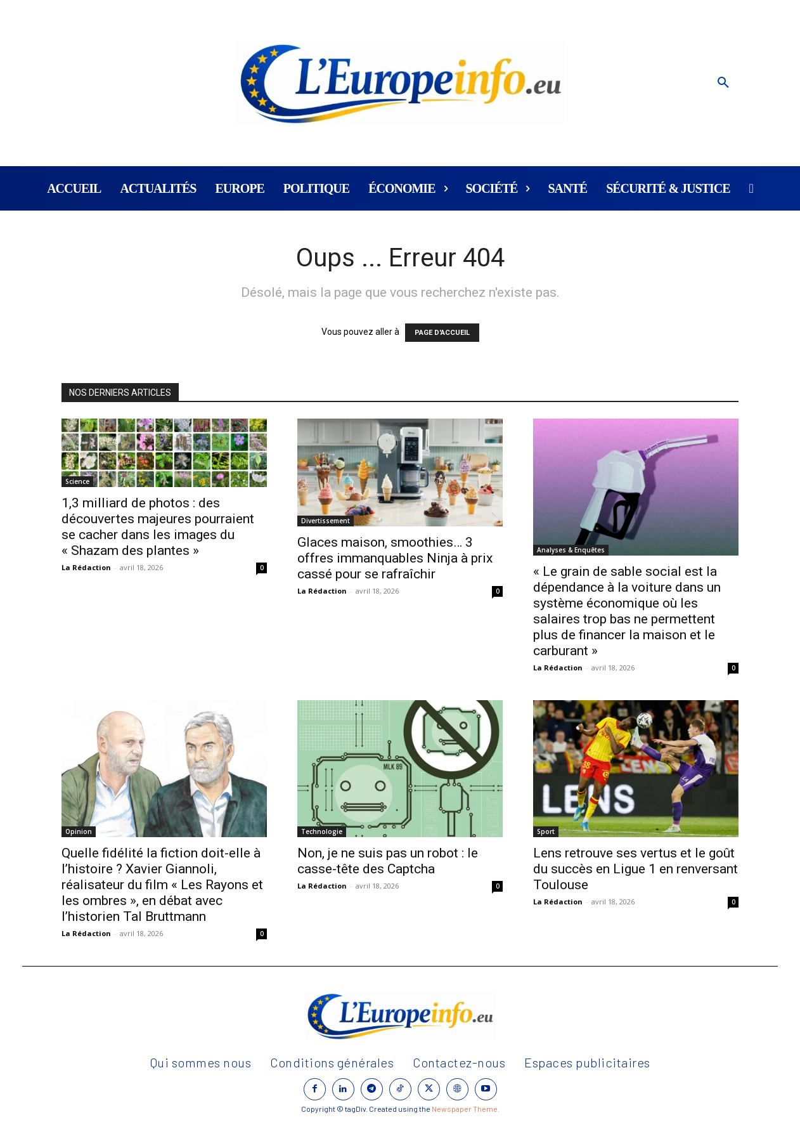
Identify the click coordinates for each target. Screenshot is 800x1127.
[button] (723, 83)
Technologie (321, 831)
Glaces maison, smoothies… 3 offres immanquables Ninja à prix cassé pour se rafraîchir (395, 558)
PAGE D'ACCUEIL (442, 333)
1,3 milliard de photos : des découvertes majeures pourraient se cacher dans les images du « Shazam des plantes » (157, 526)
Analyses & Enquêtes (571, 549)
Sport (546, 831)
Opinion (78, 831)
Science (77, 481)
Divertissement (325, 520)
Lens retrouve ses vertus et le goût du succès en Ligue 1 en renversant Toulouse (635, 868)
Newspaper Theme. (466, 1108)
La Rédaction (86, 567)
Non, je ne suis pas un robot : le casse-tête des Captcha (387, 860)
